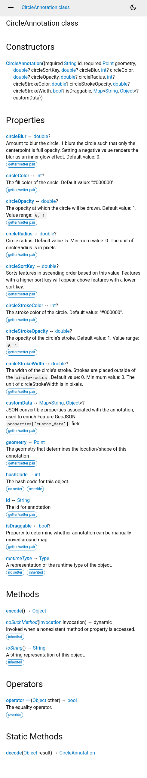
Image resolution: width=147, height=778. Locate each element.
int (103, 70)
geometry (16, 442)
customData (19, 403)
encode (14, 611)
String (70, 63)
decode (14, 753)
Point (108, 63)
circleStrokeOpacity (27, 331)
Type (44, 558)
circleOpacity (20, 201)
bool (57, 91)
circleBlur (16, 136)
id (8, 500)
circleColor (17, 175)
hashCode (17, 474)
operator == (18, 700)
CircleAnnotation (24, 63)
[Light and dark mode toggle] (133, 7)
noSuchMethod (22, 622)
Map (98, 91)
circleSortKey (20, 266)
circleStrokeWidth (25, 364)
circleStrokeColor (24, 305)
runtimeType (19, 558)
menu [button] (10, 7)
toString (14, 648)
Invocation (50, 622)
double (20, 70)
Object (127, 91)
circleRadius (19, 234)
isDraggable (19, 526)
